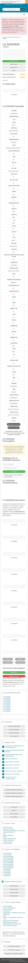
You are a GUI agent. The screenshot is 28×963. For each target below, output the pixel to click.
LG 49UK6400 (6, 700)
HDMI (14, 302)
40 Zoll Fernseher (7, 841)
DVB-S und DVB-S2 (8, 835)
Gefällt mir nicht (14, 676)
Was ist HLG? (6, 911)
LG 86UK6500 (6, 703)
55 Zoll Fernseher (14, 889)
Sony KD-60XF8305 (8, 858)
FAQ (14, 70)
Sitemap (19, 959)
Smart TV (14, 231)
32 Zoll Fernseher (7, 843)
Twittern (7, 662)
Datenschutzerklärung (17, 475)
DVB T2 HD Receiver (8, 840)
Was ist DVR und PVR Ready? (11, 920)
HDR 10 (14, 162)
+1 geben (20, 662)
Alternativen (5, 80)
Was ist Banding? (7, 906)
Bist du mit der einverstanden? (13, 475)
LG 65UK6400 (6, 696)
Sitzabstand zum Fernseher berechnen (14, 953)
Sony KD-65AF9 (7, 853)
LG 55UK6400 (6, 698)
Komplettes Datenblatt (13, 424)
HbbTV (14, 226)
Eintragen (14, 471)
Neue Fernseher (14, 736)
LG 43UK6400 (6, 701)
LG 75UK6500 (6, 704)
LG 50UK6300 (6, 709)
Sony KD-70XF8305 (8, 856)
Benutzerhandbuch (14, 427)
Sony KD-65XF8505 (8, 859)
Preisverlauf (14, 67)
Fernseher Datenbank (14, 729)
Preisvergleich (14, 64)
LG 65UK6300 (6, 706)
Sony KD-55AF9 (7, 854)
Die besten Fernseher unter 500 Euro (14, 789)
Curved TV (14, 810)
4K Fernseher (14, 133)
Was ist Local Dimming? (9, 907)
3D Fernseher (14, 817)
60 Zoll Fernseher (14, 892)
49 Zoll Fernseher (7, 827)
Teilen (8, 659)
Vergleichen (6, 46)
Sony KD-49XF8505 (8, 862)
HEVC (14, 273)
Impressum (3, 959)
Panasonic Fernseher (8, 829)
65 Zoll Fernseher (14, 895)
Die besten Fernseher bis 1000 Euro (14, 793)
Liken (20, 659)
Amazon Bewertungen (9, 77)
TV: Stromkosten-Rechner (14, 946)
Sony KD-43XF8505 (8, 861)
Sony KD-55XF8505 (8, 864)
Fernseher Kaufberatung (14, 726)
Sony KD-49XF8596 (8, 867)
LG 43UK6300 (6, 711)
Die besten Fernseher (14, 733)
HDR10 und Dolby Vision (9, 838)
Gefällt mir (14, 672)
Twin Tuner (13, 179)
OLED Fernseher (14, 813)
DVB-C (5, 837)
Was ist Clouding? (7, 909)
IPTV (4, 833)
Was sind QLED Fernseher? (10, 925)
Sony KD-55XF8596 (8, 866)
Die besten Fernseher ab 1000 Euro (14, 796)
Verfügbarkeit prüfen (14, 61)
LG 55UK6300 (6, 708)
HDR (14, 156)
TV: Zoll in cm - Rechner (14, 950)
